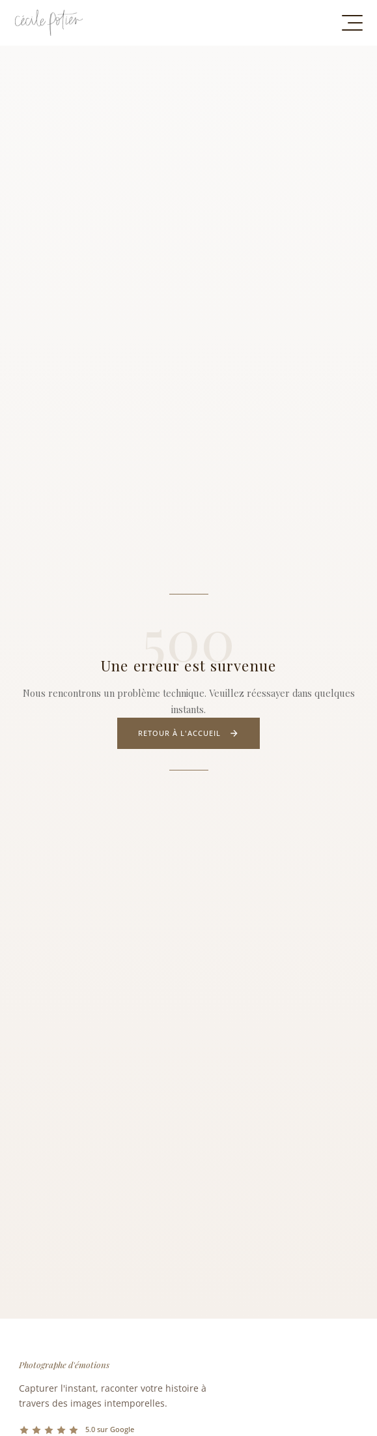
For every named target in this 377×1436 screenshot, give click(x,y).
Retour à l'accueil (189, 733)
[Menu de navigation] (352, 23)
